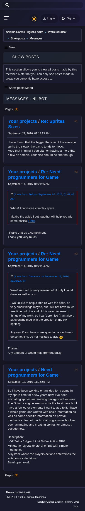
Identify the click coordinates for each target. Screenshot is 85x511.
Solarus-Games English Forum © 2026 (58, 501)
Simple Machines (36, 497)
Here (31, 221)
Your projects (22, 121)
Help (75, 506)
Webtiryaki (24, 492)
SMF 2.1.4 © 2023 (16, 497)
